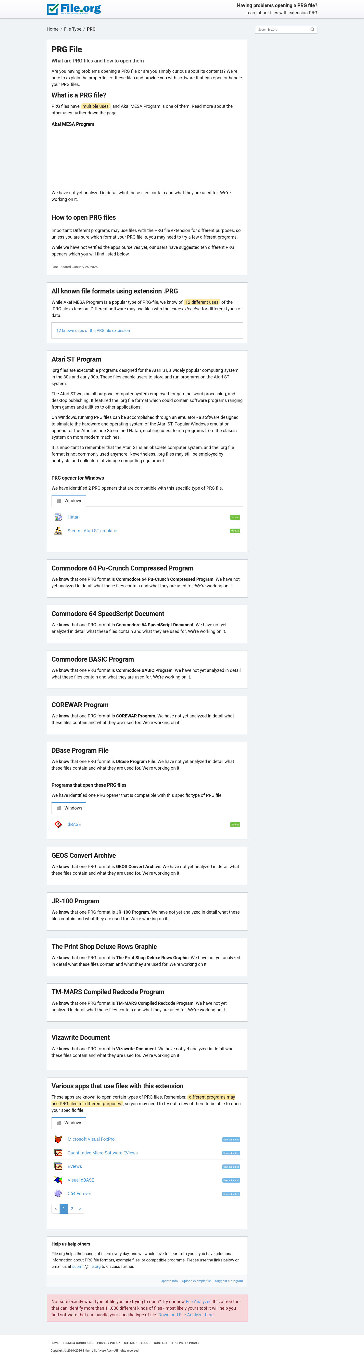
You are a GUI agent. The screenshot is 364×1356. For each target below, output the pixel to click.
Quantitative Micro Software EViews (103, 1152)
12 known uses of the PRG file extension (93, 330)
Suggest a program (229, 1281)
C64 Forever (79, 1193)
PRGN (193, 1343)
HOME (55, 1343)
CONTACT (160, 1343)
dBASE (74, 824)
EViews (75, 1166)
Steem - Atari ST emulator (93, 530)
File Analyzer (198, 1301)
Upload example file (196, 1281)
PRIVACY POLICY (108, 1343)
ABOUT (145, 1343)
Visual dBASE (81, 1180)
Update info (169, 1281)
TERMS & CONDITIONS (78, 1343)
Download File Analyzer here (186, 1314)
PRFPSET (180, 1343)
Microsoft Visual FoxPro (91, 1139)
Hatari (74, 517)
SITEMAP (130, 1343)
